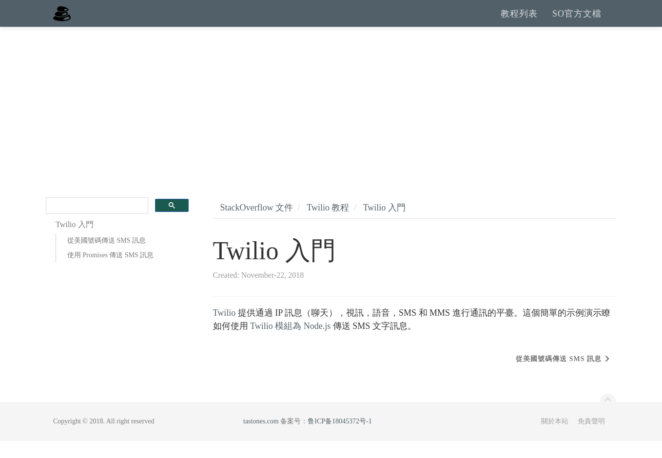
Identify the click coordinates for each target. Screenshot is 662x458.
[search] (96, 223)
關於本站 (554, 438)
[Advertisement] (331, 117)
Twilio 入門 (384, 224)
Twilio (224, 330)
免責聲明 (591, 438)
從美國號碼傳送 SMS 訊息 (106, 257)
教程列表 (519, 22)
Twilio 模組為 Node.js (290, 343)
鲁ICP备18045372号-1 (339, 438)
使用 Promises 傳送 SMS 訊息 (110, 272)
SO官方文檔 (577, 22)
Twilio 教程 (328, 224)
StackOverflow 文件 (256, 224)
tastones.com (261, 438)
